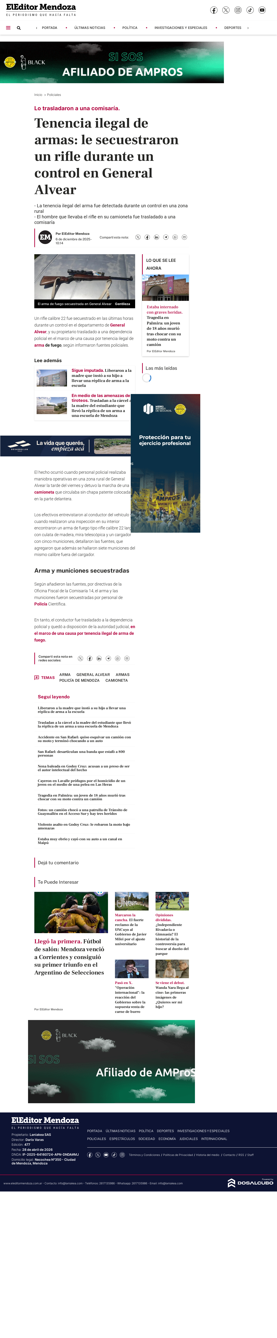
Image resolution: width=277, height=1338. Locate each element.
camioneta (44, 492)
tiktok (114, 1155)
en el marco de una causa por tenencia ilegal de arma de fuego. (84, 633)
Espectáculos (122, 1139)
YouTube (106, 1155)
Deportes (232, 28)
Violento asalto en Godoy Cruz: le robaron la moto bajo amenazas (84, 826)
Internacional (214, 1139)
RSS (241, 1155)
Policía (40, 604)
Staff (250, 1155)
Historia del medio (208, 1155)
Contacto (229, 1155)
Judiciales (188, 1139)
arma (39, 345)
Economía (167, 1139)
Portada (49, 28)
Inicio (38, 95)
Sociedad (146, 1139)
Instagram (122, 1155)
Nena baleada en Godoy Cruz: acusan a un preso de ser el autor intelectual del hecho (84, 768)
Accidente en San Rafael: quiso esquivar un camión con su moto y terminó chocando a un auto (84, 739)
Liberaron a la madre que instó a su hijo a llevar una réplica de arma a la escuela (82, 710)
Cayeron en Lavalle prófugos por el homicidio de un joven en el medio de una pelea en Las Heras (81, 783)
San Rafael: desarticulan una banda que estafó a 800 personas (81, 753)
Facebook (89, 1155)
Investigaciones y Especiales (181, 28)
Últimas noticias (89, 28)
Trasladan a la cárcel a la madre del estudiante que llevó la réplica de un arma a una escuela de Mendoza (84, 724)
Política (129, 28)
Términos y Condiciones (144, 1155)
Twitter (98, 1155)
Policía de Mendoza (79, 680)
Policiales (54, 95)
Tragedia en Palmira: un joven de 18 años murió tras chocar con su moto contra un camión (81, 797)
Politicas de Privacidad (178, 1155)
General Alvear (93, 674)
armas (123, 674)
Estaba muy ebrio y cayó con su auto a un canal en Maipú (80, 841)
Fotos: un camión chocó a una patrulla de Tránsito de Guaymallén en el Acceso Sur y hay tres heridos (82, 812)
